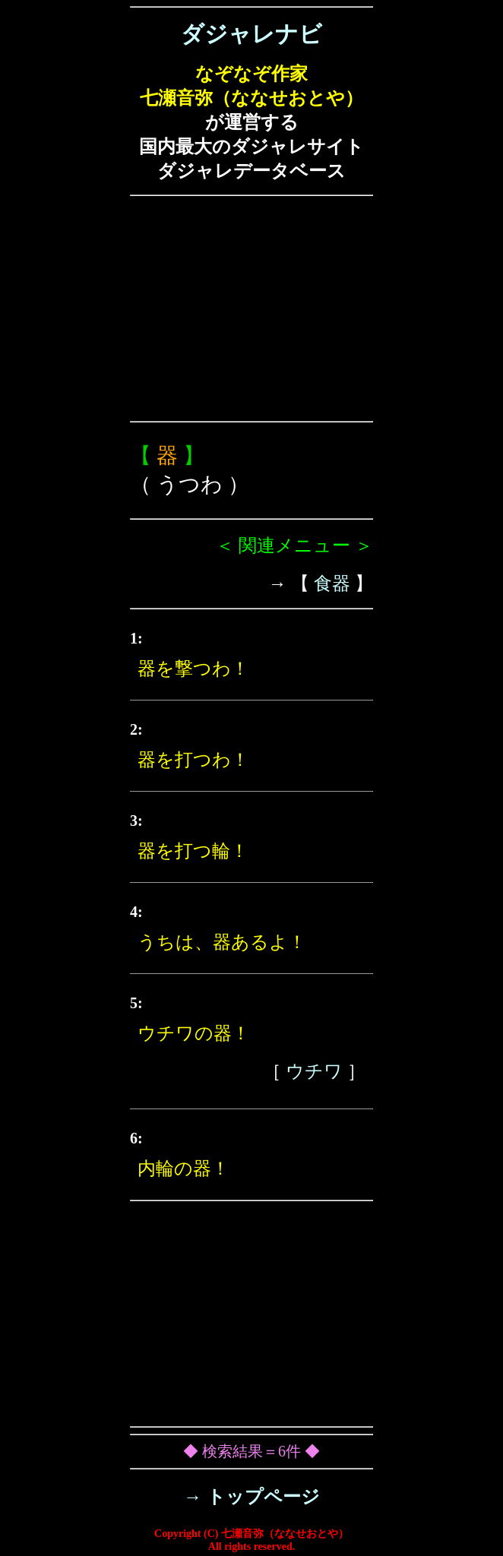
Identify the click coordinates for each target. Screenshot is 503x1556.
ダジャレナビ (251, 33)
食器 (332, 583)
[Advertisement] (251, 308)
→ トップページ (252, 1497)
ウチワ (314, 1071)
